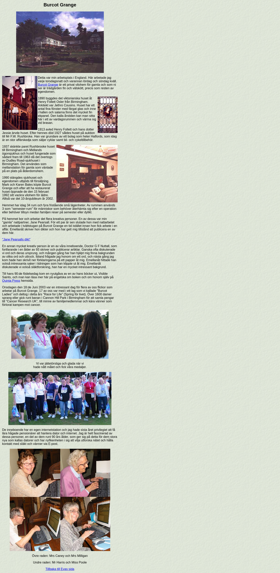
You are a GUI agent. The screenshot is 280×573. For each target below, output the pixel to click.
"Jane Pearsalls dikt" (16, 239)
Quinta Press (11, 280)
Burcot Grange (48, 84)
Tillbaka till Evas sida (60, 569)
